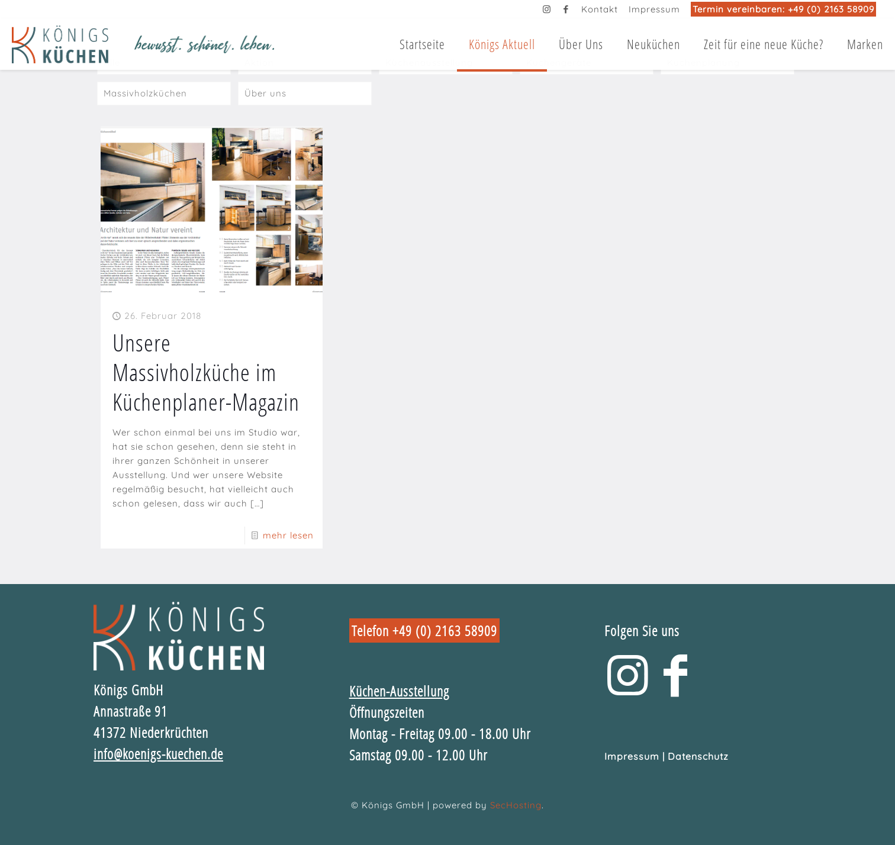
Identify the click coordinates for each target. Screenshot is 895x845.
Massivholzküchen (145, 93)
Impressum (654, 9)
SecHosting (516, 805)
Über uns (265, 93)
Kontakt (599, 9)
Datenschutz (698, 756)
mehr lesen (288, 535)
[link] (179, 636)
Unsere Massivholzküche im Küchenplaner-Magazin (206, 372)
